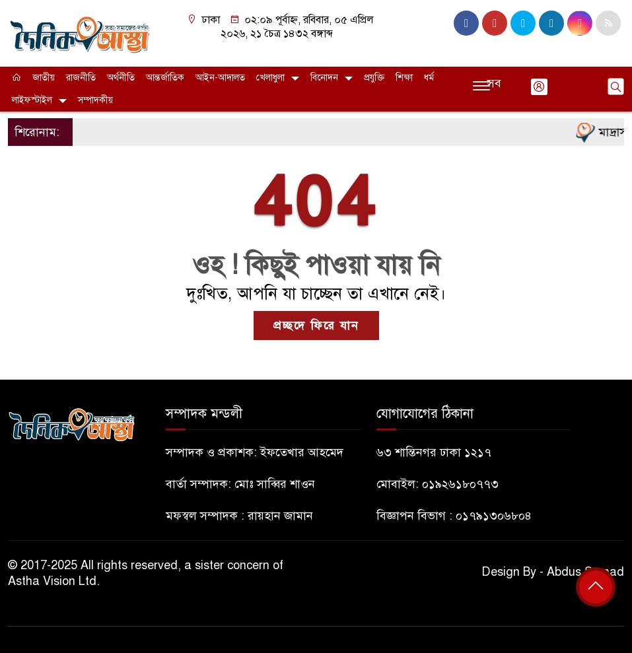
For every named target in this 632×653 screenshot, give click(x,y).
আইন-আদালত (220, 77)
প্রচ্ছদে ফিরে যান (316, 325)
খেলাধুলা (270, 77)
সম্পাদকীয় (95, 100)
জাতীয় (43, 77)
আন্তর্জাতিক (165, 77)
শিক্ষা (404, 77)
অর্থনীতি (121, 77)
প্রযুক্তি (374, 77)
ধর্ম (429, 77)
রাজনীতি (81, 77)
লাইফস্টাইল (32, 100)
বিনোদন (324, 77)
